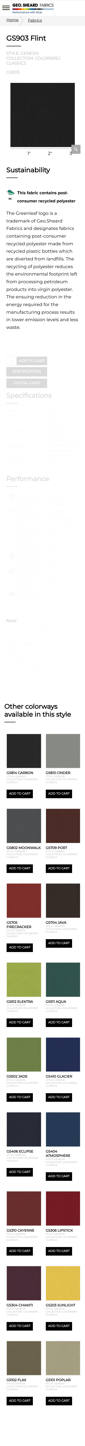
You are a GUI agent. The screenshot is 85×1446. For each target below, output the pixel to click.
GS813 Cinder (58, 773)
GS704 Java (56, 922)
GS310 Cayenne (20, 1230)
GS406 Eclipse (20, 1151)
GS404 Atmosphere (58, 1153)
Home (13, 20)
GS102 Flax (16, 1380)
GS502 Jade (17, 1076)
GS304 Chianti (20, 1305)
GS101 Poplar (58, 1380)
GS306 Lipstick (59, 1230)
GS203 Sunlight (60, 1305)
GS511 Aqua (56, 1001)
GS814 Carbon (20, 773)
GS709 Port (56, 848)
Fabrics (35, 20)
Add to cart (19, 794)
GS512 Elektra (20, 1001)
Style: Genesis (22, 53)
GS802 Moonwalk (24, 848)
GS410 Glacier (59, 1076)
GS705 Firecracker (19, 924)
